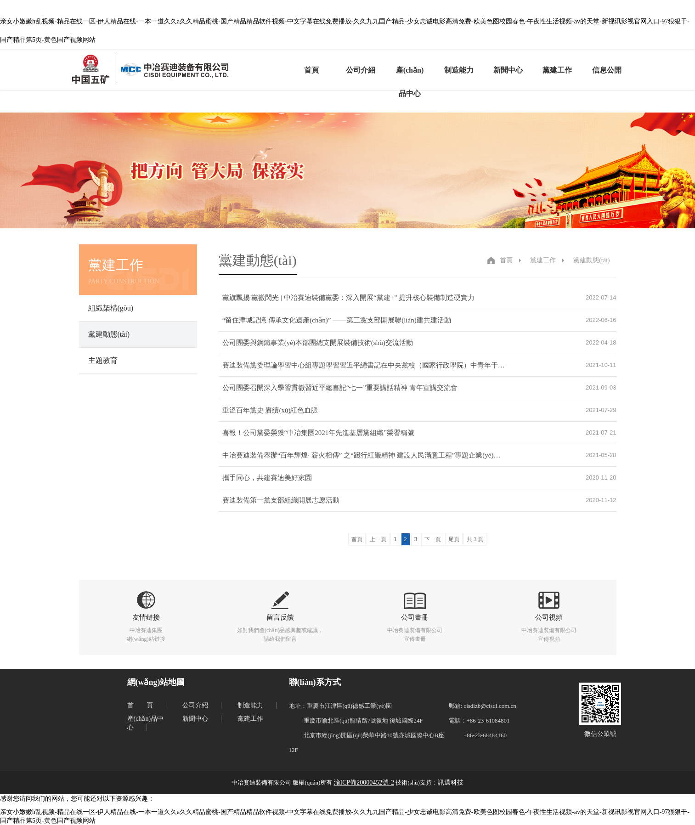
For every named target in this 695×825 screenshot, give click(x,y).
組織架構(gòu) (111, 308)
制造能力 (459, 70)
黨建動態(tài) (109, 334)
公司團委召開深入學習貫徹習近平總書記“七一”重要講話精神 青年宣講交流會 (340, 387)
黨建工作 (557, 70)
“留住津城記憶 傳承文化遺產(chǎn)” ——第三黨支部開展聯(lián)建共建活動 (336, 320)
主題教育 (103, 360)
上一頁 (378, 539)
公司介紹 (360, 70)
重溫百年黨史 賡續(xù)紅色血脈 (270, 410)
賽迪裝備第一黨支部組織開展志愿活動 (280, 500)
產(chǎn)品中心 (410, 81)
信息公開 (607, 70)
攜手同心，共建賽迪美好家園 (267, 477)
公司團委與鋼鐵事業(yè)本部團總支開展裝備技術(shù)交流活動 (317, 342)
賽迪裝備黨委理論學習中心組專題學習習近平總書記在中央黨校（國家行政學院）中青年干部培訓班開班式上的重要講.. (363, 365)
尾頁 (453, 539)
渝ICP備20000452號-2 (364, 782)
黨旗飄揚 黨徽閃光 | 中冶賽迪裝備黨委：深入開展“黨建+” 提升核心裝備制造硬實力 (348, 297)
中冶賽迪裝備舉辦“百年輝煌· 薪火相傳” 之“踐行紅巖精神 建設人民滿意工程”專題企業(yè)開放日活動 (363, 455)
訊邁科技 (450, 782)
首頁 (311, 70)
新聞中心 (508, 70)
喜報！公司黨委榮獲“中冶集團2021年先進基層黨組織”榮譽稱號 (318, 432)
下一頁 (432, 539)
